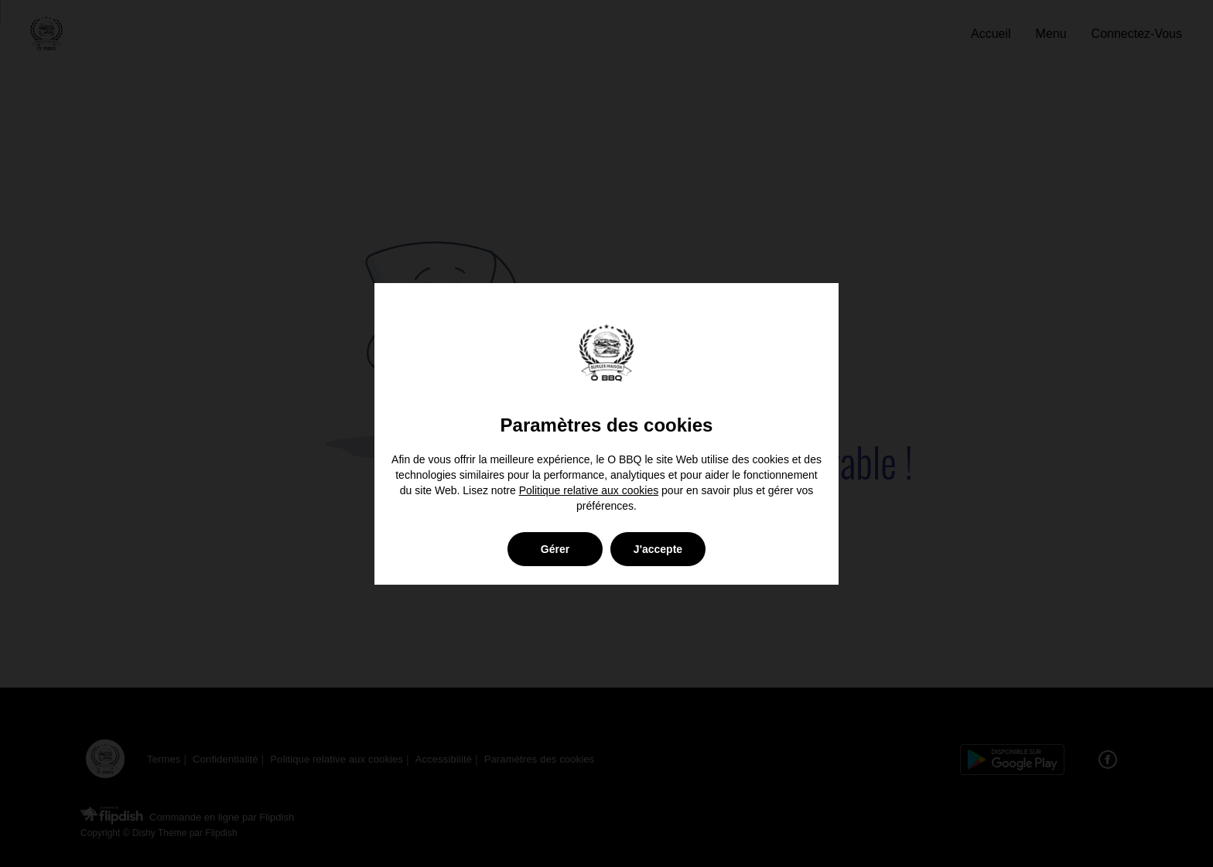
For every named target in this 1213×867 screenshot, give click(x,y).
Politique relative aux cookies (589, 490)
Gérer (555, 549)
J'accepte (658, 549)
